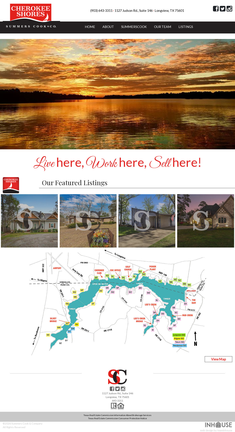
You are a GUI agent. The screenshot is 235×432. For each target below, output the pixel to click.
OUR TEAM (162, 26)
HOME (90, 26)
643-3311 (117, 400)
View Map (218, 359)
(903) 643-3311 (101, 10)
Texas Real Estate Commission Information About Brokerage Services (117, 415)
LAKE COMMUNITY (100, 37)
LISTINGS (185, 26)
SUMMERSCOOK (134, 26)
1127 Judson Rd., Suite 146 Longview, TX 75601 (149, 10)
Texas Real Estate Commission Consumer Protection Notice (117, 418)
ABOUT (108, 26)
